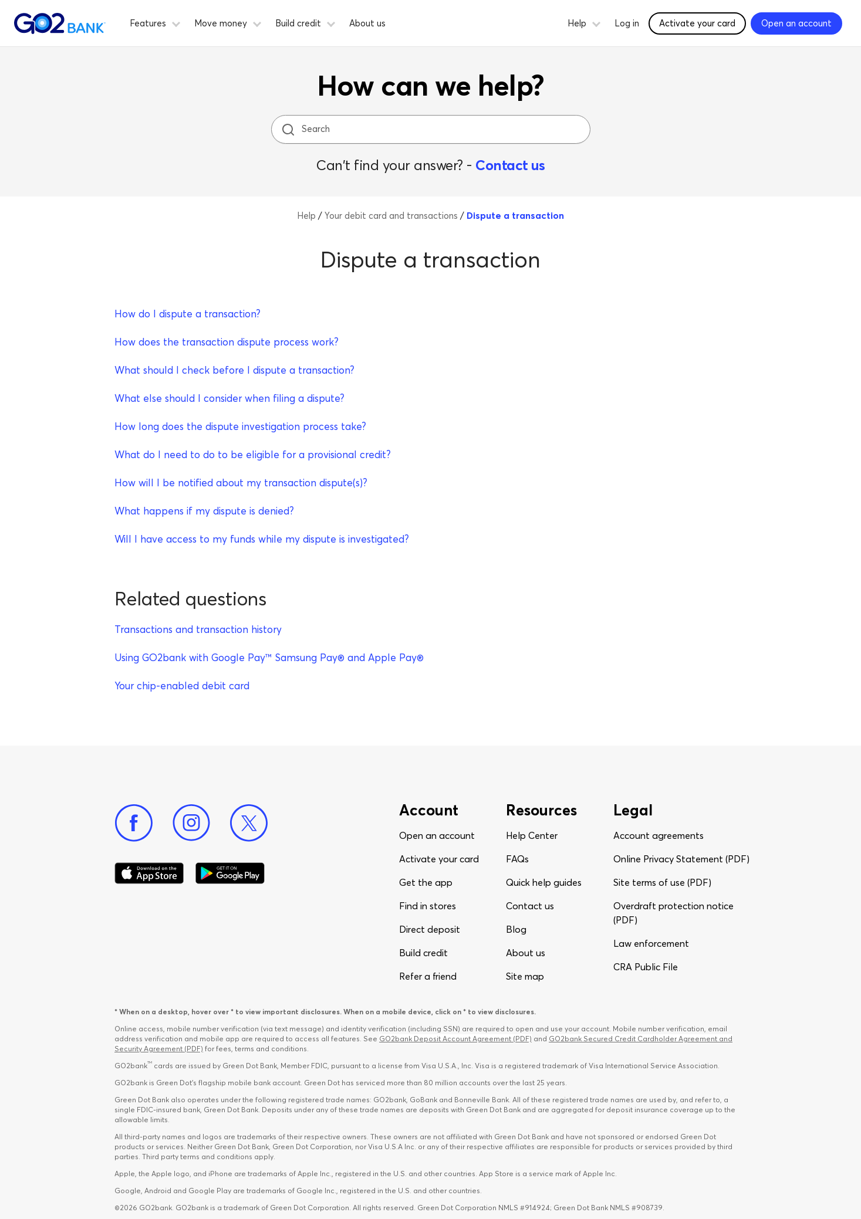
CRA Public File (645, 967)
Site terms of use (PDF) (662, 882)
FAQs (517, 859)
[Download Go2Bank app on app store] (149, 873)
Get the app (426, 882)
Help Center (532, 835)
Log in (626, 23)
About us (367, 23)
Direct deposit (429, 929)
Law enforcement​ (651, 943)
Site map (525, 976)
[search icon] (288, 129)
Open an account (437, 835)
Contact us (510, 165)
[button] (176, 22)
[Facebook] (134, 823)
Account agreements (658, 835)
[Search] (432, 129)
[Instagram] (191, 823)
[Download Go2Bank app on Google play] (230, 873)
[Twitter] (249, 823)
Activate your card (439, 859)
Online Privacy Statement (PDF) (681, 859)
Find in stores (427, 906)
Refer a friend (428, 976)
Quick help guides (544, 882)
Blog (516, 929)
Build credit (423, 953)
